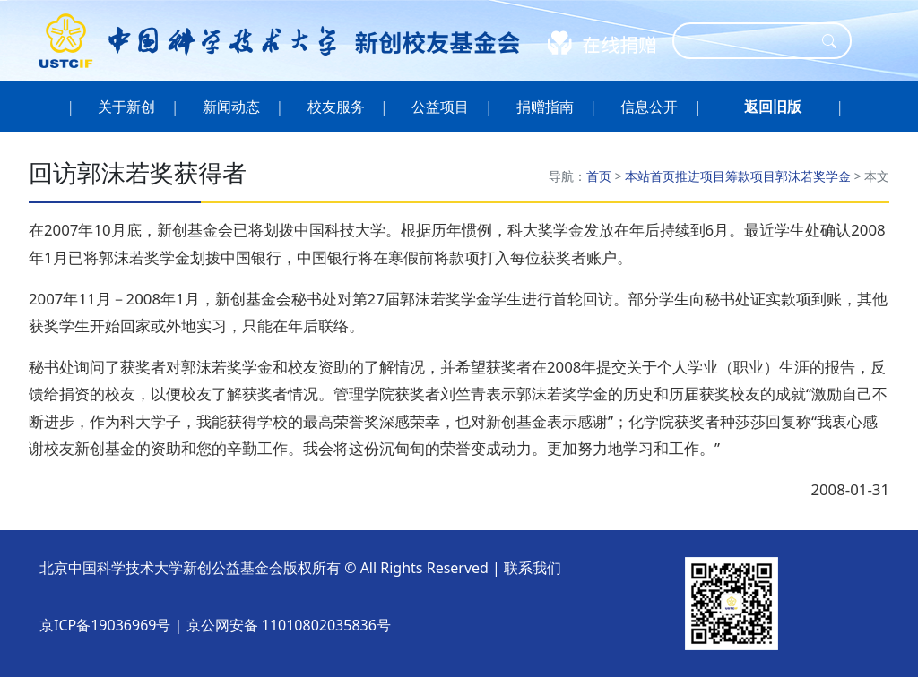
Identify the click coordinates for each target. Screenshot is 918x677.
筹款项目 (750, 175)
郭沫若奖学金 (813, 175)
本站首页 (650, 175)
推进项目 (700, 175)
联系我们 (532, 568)
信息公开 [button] (649, 106)
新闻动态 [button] (231, 106)
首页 (598, 175)
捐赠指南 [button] (545, 106)
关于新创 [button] (127, 106)
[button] (773, 106)
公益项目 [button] (440, 106)
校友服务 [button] (335, 106)
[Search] (750, 41)
